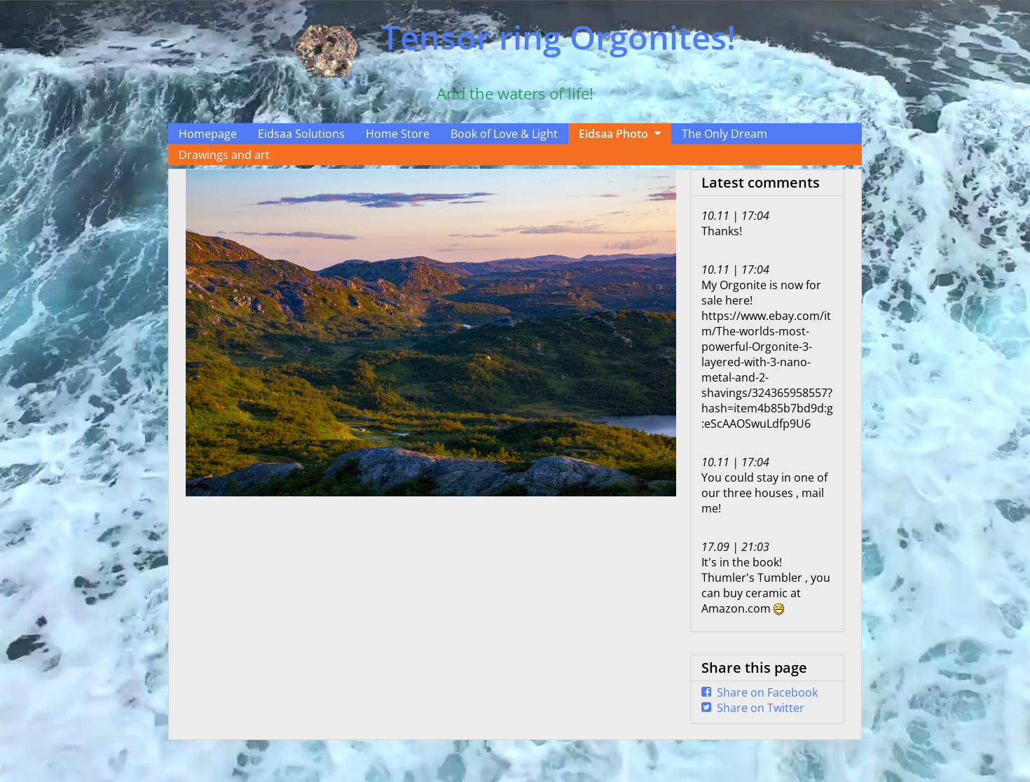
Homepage (208, 133)
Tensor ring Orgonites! (558, 37)
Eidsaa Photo (613, 133)
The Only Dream (724, 133)
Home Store (398, 133)
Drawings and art (224, 154)
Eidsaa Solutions (301, 133)
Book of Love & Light (504, 133)
